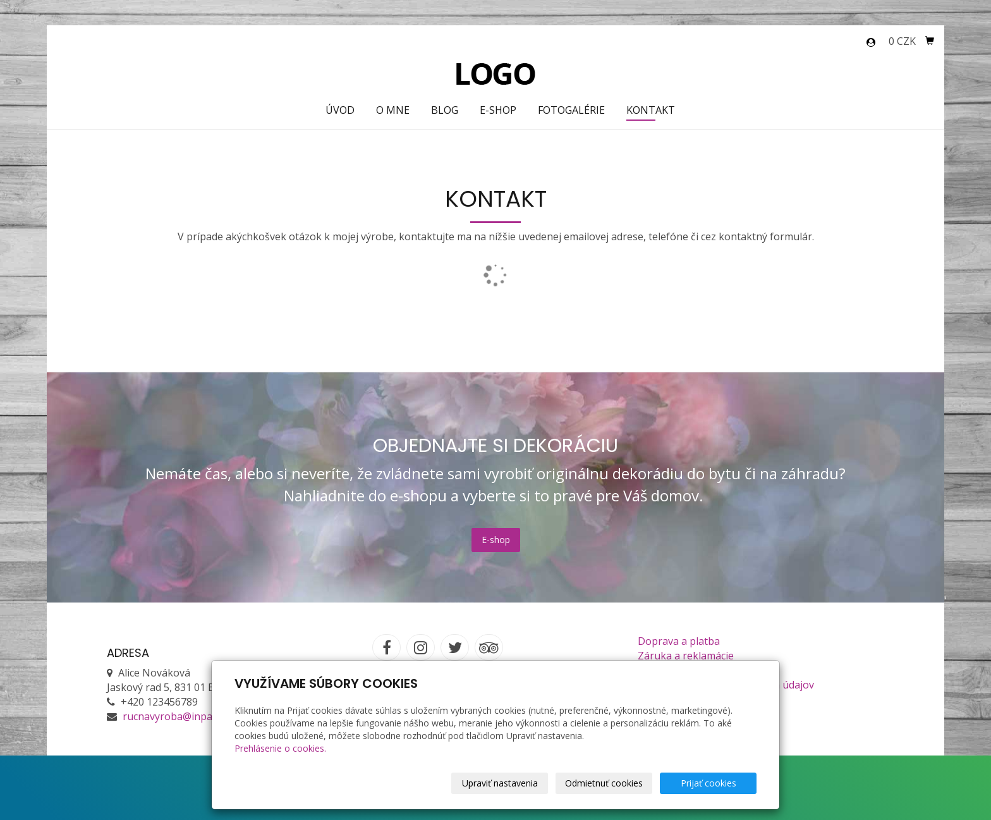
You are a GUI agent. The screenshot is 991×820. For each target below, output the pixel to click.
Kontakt (650, 110)
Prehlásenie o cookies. (280, 748)
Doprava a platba (679, 641)
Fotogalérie (571, 110)
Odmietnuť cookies (604, 783)
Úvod (340, 110)
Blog (444, 110)
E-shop (498, 110)
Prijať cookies (708, 783)
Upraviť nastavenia (500, 783)
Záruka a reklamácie (686, 656)
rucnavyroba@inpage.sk (180, 716)
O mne (393, 110)
